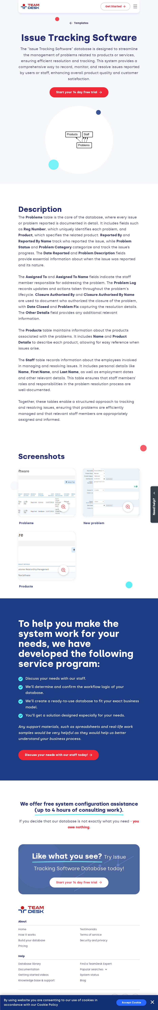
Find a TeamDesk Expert (96, 963)
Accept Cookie (131, 1002)
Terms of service (91, 934)
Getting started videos (33, 974)
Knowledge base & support (36, 980)
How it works (27, 934)
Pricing (22, 946)
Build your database (31, 940)
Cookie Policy (47, 1005)
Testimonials (88, 929)
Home (22, 929)
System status (89, 974)
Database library (29, 963)
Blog (83, 980)
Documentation (28, 969)
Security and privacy (93, 940)
